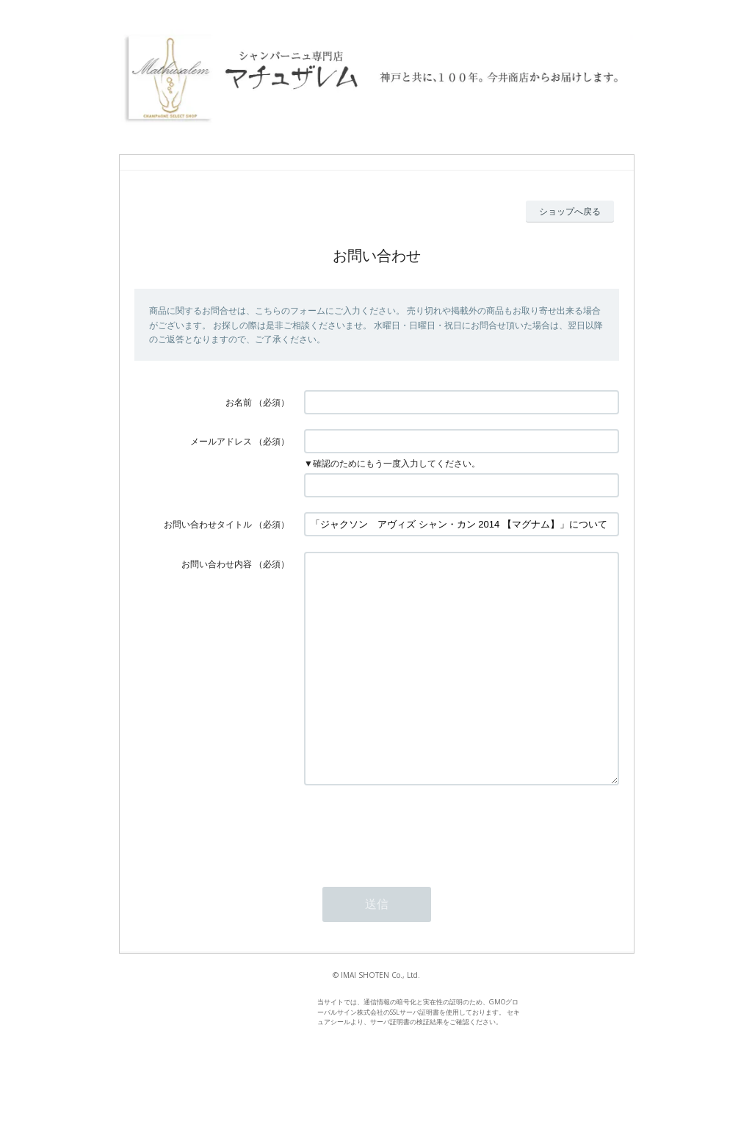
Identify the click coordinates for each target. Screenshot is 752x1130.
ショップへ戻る (570, 211)
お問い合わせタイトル (208, 524)
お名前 (238, 402)
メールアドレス (221, 441)
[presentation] (415, 873)
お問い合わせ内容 (216, 564)
